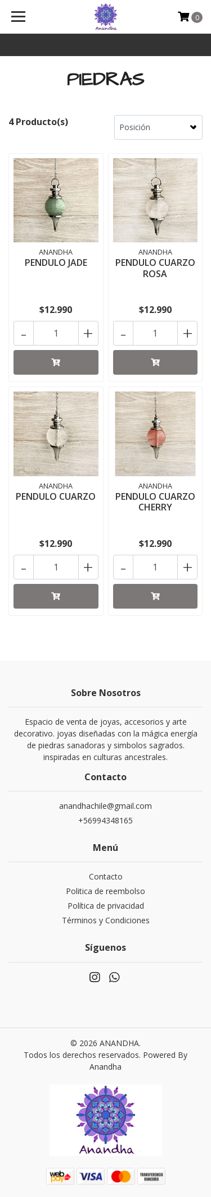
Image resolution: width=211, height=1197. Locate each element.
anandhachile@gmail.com (105, 805)
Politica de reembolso (105, 891)
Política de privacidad (106, 905)
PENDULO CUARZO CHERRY (155, 501)
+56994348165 (105, 820)
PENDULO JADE (56, 262)
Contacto (106, 876)
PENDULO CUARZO (56, 496)
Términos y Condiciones (106, 920)
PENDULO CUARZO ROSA (155, 267)
